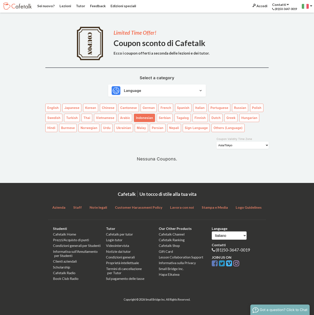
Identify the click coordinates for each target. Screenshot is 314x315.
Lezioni (65, 6)
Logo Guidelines (249, 207)
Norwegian (88, 128)
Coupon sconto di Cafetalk (159, 43)
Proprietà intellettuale (122, 263)
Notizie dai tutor (118, 251)
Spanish (183, 108)
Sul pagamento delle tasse (125, 278)
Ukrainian (123, 128)
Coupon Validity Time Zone (234, 139)
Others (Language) (228, 128)
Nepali (174, 128)
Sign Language (196, 128)
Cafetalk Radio (64, 273)
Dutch (216, 118)
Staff (77, 207)
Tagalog (182, 118)
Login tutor (114, 240)
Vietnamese (105, 118)
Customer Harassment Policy (138, 207)
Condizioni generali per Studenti (77, 245)
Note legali (98, 207)
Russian (240, 108)
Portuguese (219, 108)
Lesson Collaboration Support (181, 257)
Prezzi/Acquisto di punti (71, 240)
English (53, 108)
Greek (231, 118)
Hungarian (249, 118)
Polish (256, 108)
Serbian (165, 118)
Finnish (200, 118)
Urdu (107, 128)
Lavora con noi (182, 207)
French (165, 108)
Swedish (53, 118)
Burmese (68, 128)
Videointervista (117, 245)
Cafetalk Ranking (172, 240)
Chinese (108, 108)
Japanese (71, 108)
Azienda (58, 207)
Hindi (51, 128)
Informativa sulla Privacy (177, 263)
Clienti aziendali (65, 261)
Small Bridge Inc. (171, 269)
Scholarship (61, 267)
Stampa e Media (215, 207)
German (149, 108)
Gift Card (166, 251)
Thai (87, 118)
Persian (158, 128)
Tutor (80, 6)
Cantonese (128, 108)
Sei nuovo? (46, 6)
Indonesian (144, 118)
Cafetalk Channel (171, 234)
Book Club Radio (65, 278)
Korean (90, 108)
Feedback (97, 6)
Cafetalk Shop (169, 245)
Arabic (125, 118)
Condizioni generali (120, 257)
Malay (141, 128)
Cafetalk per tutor (119, 234)
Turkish (72, 118)
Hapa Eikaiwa (169, 274)
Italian (200, 108)
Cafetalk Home (64, 234)
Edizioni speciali (123, 6)
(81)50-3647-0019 (233, 249)
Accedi (259, 6)
